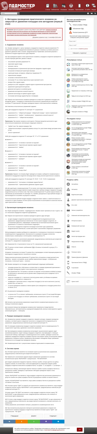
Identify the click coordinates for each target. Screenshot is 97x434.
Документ (33, 416)
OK (80, 429)
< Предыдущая (14, 416)
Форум (94, 9)
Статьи (47, 9)
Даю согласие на (79, 48)
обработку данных (83, 48)
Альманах (63, 9)
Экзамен (71, 9)
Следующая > (53, 416)
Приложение (79, 9)
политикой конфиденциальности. (54, 430)
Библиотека (55, 9)
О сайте (87, 9)
